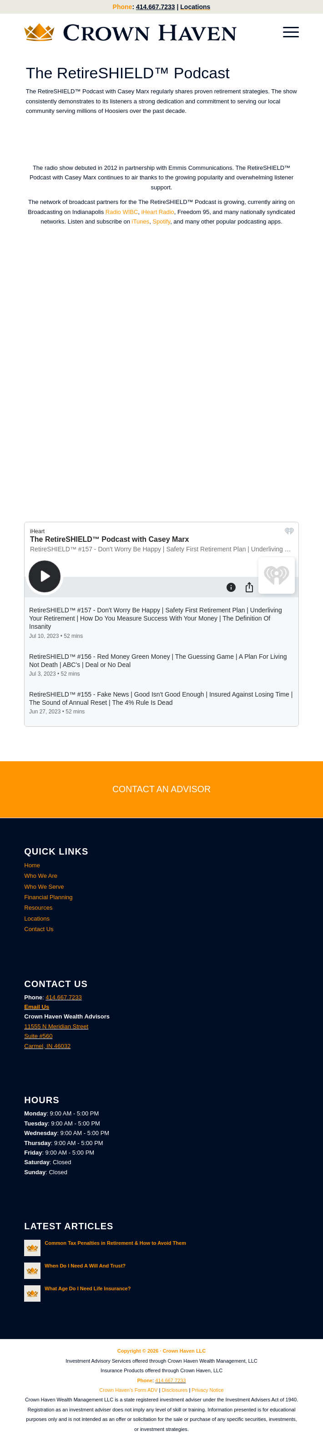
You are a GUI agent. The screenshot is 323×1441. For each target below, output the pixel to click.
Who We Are (40, 875)
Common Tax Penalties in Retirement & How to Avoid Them (115, 1243)
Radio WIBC (122, 212)
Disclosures (175, 1390)
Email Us (36, 1006)
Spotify (161, 221)
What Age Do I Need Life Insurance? (88, 1288)
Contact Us (38, 929)
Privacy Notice (207, 1390)
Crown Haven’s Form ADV (128, 1390)
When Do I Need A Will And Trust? (85, 1265)
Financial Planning (48, 897)
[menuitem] (286, 32)
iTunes (141, 221)
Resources (38, 907)
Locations (195, 6)
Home (32, 865)
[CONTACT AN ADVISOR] (161, 789)
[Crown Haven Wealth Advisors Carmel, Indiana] (134, 32)
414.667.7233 (155, 6)
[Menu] (286, 32)
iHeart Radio (157, 212)
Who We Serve (44, 886)
